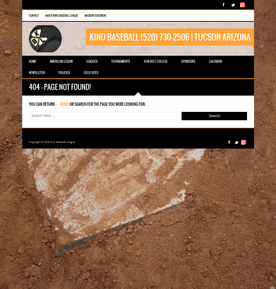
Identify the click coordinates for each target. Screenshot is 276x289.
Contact (33, 16)
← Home (62, 104)
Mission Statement (95, 16)
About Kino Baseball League (61, 16)
